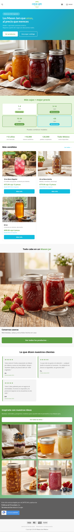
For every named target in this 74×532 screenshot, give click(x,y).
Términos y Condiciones (44, 526)
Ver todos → (68, 147)
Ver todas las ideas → (37, 420)
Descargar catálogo (28, 34)
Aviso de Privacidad (28, 526)
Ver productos (10, 34)
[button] (2, 4)
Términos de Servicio (8, 507)
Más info (19, 191)
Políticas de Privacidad (9, 505)
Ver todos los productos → (37, 340)
